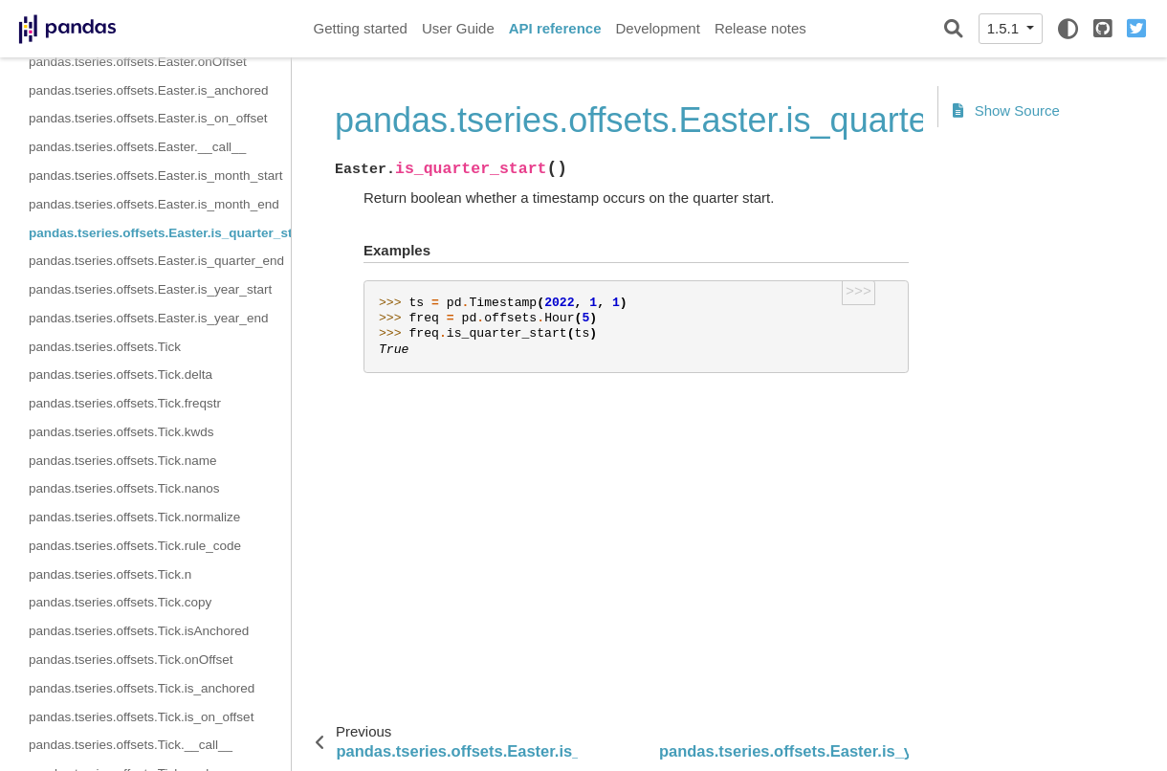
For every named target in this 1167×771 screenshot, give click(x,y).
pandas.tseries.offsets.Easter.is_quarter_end (156, 260)
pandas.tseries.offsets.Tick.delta (120, 374)
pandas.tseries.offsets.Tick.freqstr (125, 403)
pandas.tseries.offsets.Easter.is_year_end (148, 318)
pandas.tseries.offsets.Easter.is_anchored (148, 90)
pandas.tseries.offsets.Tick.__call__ (130, 745)
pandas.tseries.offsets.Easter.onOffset (138, 62)
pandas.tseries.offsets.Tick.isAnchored (139, 631)
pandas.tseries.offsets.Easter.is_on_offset (148, 118)
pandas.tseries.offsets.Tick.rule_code (135, 546)
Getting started (360, 28)
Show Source (1006, 110)
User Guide (458, 28)
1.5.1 (1005, 28)
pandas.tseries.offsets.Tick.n (110, 574)
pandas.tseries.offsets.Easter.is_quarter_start (160, 233)
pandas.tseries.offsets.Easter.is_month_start (155, 175)
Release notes (760, 28)
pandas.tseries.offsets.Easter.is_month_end (154, 204)
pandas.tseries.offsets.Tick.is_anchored (141, 688)
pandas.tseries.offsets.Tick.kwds (121, 432)
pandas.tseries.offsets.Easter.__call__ (137, 147)
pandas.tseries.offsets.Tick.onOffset (131, 659)
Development (657, 28)
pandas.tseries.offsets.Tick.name (123, 460)
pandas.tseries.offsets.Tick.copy (120, 602)
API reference (555, 28)
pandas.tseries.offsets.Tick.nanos (124, 488)
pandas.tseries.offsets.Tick (105, 347)
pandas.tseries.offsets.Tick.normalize (134, 517)
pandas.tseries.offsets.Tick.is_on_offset (141, 717)
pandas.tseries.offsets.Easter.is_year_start (150, 289)
